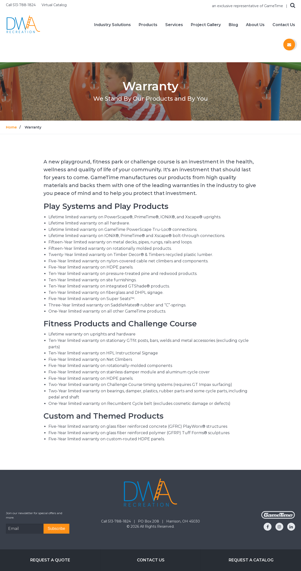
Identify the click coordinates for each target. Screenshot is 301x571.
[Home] (23, 24)
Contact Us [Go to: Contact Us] (151, 560)
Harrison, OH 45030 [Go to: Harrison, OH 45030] (183, 521)
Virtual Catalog (54, 5)
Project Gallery (206, 25)
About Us (255, 25)
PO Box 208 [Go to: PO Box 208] (149, 521)
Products (148, 25)
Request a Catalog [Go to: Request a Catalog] (251, 560)
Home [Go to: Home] (11, 127)
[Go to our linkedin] (291, 527)
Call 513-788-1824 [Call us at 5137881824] (21, 5)
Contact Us (283, 25)
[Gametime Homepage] (278, 517)
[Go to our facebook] (267, 527)
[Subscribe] (56, 529)
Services (174, 25)
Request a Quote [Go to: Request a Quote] (50, 560)
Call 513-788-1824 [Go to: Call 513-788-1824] (116, 521)
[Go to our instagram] (279, 527)
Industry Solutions (112, 25)
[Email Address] (25, 529)
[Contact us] (289, 44)
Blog (233, 25)
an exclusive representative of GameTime (248, 6)
